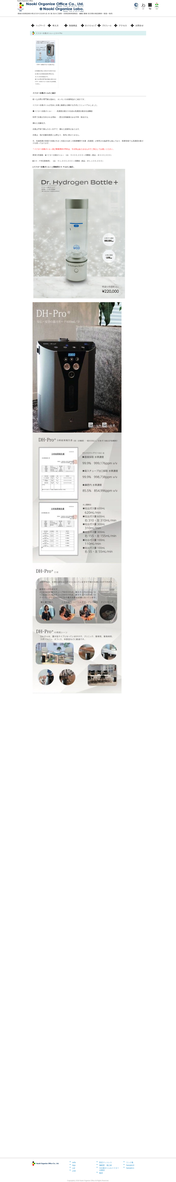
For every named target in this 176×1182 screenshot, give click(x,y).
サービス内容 (71, 25)
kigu (74, 1165)
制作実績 (88, 25)
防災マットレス (105, 1162)
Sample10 (130, 1165)
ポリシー (121, 25)
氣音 (101, 1173)
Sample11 (130, 1168)
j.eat (74, 1171)
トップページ (38, 25)
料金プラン (55, 25)
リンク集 (129, 1162)
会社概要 (138, 25)
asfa (74, 1162)
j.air (73, 1168)
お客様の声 (104, 25)
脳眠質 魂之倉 (105, 1165)
